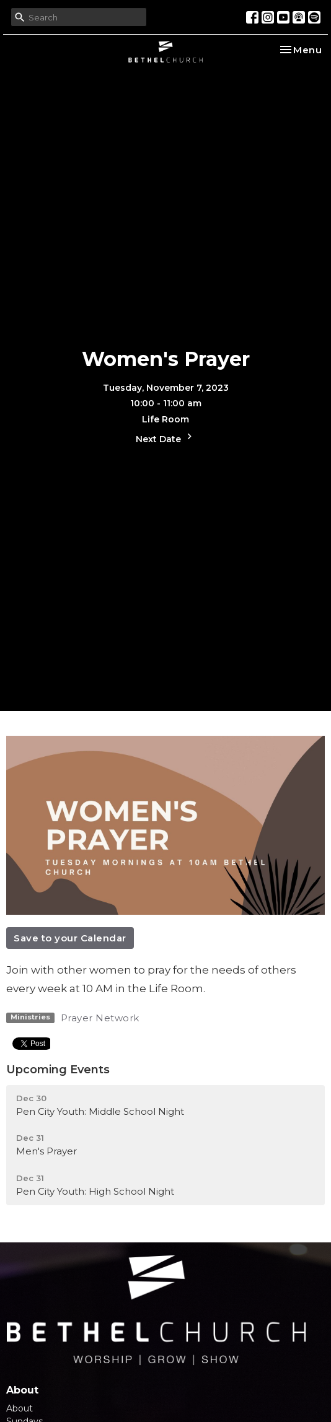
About (19, 1408)
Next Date (165, 437)
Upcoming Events (58, 1069)
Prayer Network (100, 1018)
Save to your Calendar (70, 938)
